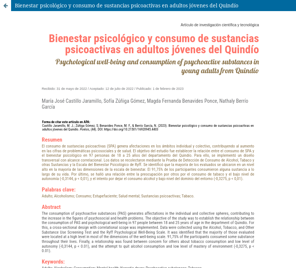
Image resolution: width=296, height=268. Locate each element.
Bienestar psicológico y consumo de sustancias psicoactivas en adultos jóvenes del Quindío (126, 5)
